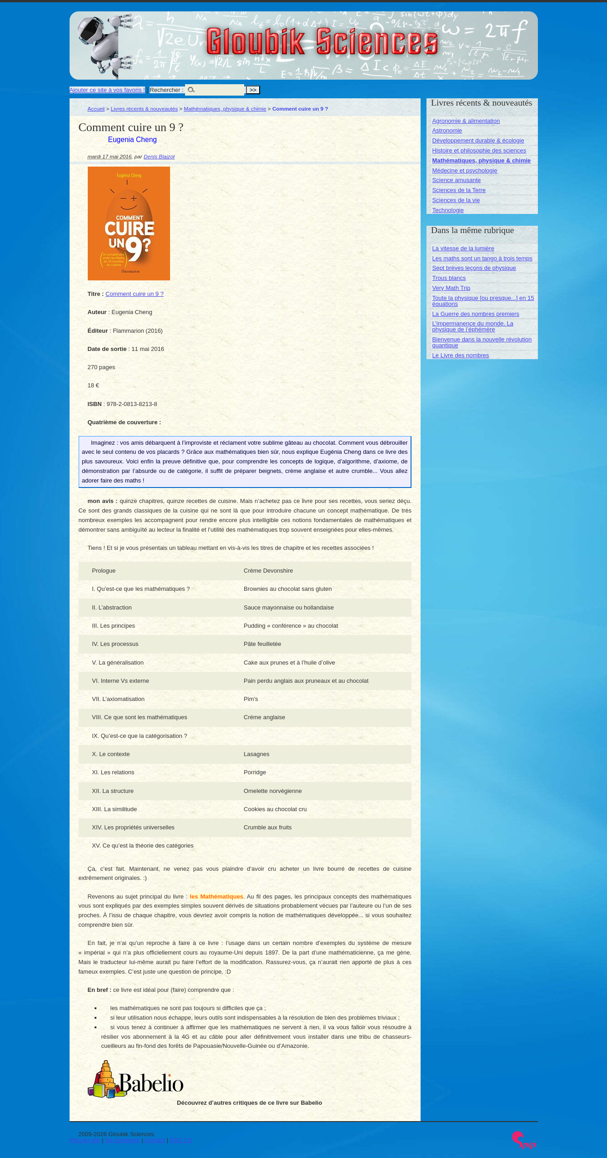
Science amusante (456, 180)
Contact (155, 1140)
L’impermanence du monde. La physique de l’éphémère (473, 326)
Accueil (96, 109)
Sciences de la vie (456, 200)
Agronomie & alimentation (466, 120)
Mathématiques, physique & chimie (225, 109)
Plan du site (85, 1140)
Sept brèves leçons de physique (474, 267)
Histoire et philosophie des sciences (479, 150)
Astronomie (447, 130)
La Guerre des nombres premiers (475, 313)
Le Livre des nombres (460, 355)
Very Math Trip (451, 287)
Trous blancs (449, 277)
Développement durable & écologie (478, 140)
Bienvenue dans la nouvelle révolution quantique (482, 342)
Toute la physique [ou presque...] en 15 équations (483, 301)
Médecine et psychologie (464, 170)
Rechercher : (166, 89)
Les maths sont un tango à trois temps (482, 258)
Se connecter (122, 1140)
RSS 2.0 (181, 1140)
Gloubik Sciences (373, 35)
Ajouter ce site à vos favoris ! (107, 89)
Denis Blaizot (159, 156)
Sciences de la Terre (459, 190)
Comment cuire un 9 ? (134, 293)
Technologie (448, 210)
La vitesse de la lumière (463, 248)
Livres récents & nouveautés (144, 109)
